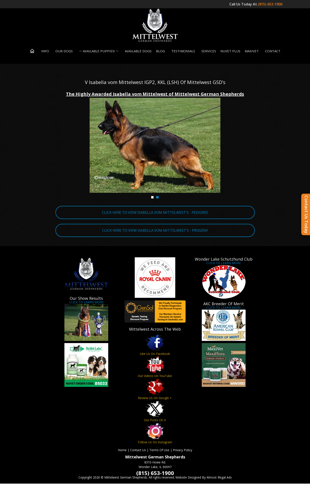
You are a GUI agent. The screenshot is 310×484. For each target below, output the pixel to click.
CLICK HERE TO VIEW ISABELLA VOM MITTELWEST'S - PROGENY (155, 230)
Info (44, 51)
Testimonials (182, 51)
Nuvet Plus (230, 51)
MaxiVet (252, 51)
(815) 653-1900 (270, 4)
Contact (271, 51)
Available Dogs (137, 51)
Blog (160, 51)
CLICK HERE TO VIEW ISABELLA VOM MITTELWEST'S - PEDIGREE (155, 212)
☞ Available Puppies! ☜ (98, 51)
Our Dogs (63, 51)
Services (207, 51)
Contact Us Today (306, 214)
